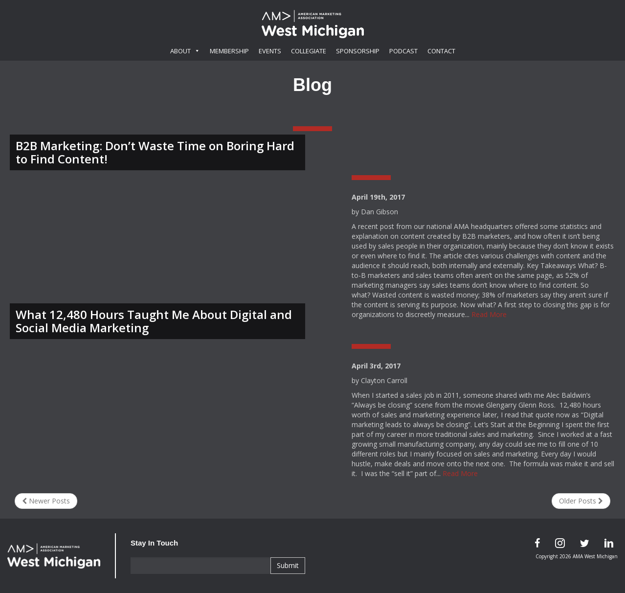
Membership (229, 50)
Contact (441, 50)
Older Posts (581, 500)
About (185, 50)
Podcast (403, 50)
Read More (489, 314)
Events (270, 50)
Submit (288, 565)
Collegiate (308, 50)
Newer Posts (46, 500)
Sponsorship (357, 50)
